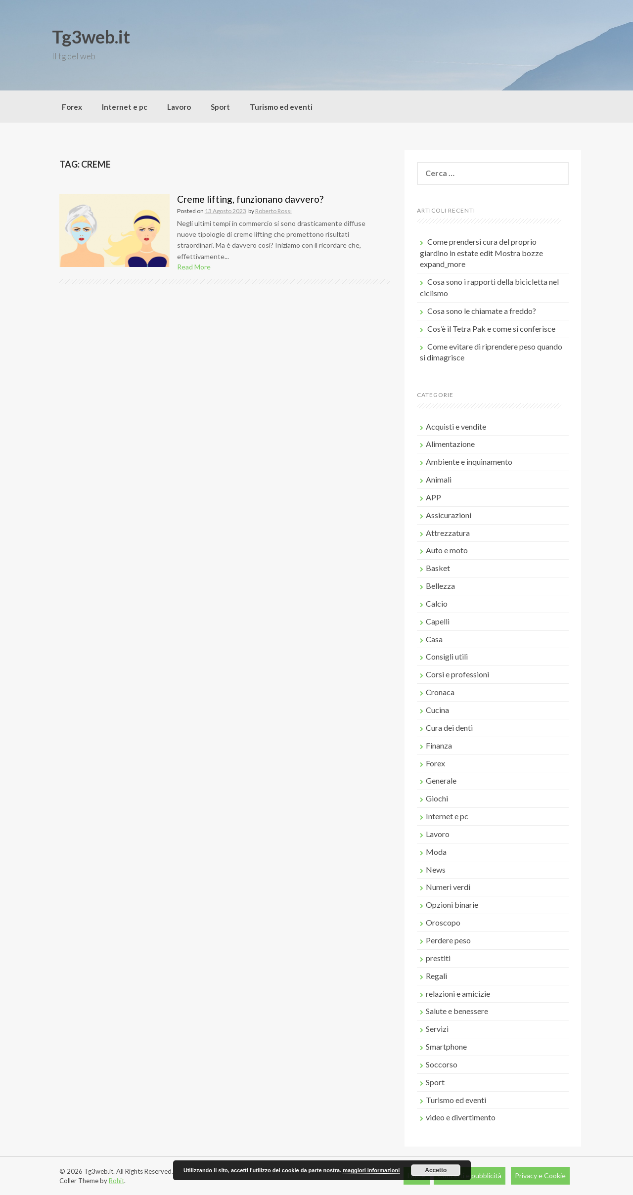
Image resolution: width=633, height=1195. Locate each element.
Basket (438, 568)
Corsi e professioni (457, 674)
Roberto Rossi (273, 211)
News (436, 869)
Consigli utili (447, 656)
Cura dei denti (449, 727)
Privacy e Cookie (540, 1175)
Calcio (437, 603)
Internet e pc (124, 106)
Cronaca (440, 692)
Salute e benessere (457, 1011)
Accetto (436, 1170)
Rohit (116, 1181)
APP (433, 497)
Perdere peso (448, 940)
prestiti (438, 958)
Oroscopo (443, 922)
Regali (436, 975)
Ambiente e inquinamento (469, 461)
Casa (434, 639)
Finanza (439, 745)
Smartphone (446, 1046)
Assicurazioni (448, 515)
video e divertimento (461, 1117)
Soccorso (441, 1064)
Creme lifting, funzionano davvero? (250, 199)
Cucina (437, 709)
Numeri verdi (448, 886)
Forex (72, 106)
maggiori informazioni (371, 1170)
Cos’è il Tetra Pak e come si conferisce (491, 328)
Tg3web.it (91, 36)
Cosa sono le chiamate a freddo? (481, 310)
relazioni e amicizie (458, 993)
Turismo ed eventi (281, 106)
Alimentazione (450, 443)
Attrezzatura (448, 532)
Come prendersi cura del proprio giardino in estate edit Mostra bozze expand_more (481, 253)
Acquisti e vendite (456, 426)
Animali (439, 479)
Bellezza (440, 585)
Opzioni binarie (452, 904)
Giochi (437, 798)
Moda (436, 851)
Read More (194, 267)
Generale (441, 780)
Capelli (438, 621)
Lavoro (179, 106)
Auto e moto (447, 550)
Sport (220, 106)
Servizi (437, 1028)
